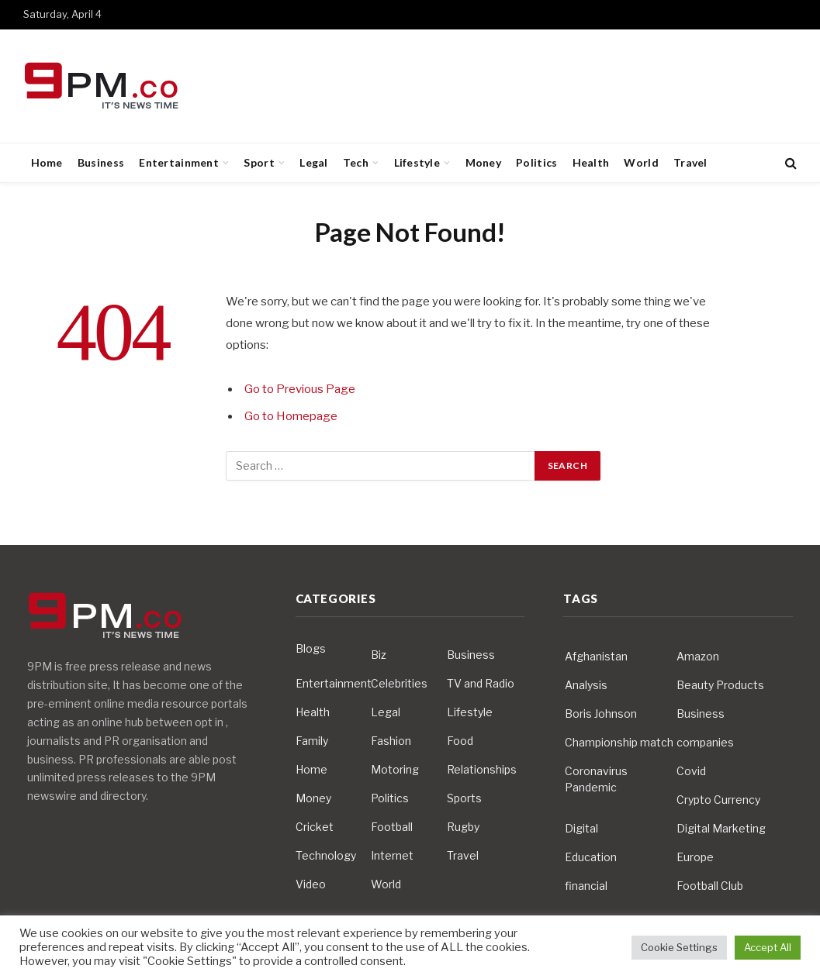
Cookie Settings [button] (679, 947)
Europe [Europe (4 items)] (695, 857)
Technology (326, 855)
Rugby (463, 826)
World (641, 162)
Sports (464, 798)
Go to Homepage (290, 416)
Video (311, 884)
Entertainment (179, 162)
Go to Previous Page (299, 389)
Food (460, 740)
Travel (690, 162)
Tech (355, 162)
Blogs (311, 648)
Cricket (315, 826)
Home (47, 162)
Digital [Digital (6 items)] (581, 828)
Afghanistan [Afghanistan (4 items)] (596, 656)
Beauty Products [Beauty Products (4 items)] (720, 684)
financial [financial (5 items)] (586, 885)
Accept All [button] (767, 947)
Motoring (395, 769)
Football (392, 826)
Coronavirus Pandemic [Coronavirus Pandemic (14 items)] (596, 779)
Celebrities (399, 683)
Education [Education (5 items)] (591, 857)
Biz (378, 654)
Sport (259, 162)
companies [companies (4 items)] (705, 742)
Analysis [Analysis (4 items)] (586, 684)
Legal (313, 162)
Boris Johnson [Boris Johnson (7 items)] (601, 713)
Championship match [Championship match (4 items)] (619, 742)
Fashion (391, 740)
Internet (392, 855)
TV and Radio (480, 683)
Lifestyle (417, 162)
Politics (536, 162)
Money (483, 162)
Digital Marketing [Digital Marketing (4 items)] (721, 828)
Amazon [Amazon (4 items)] (697, 656)
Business (101, 162)
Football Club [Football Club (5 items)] (709, 885)
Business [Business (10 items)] (700, 713)
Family (312, 740)
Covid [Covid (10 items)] (691, 770)
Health (591, 162)
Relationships (482, 769)
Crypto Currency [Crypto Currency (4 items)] (718, 799)
